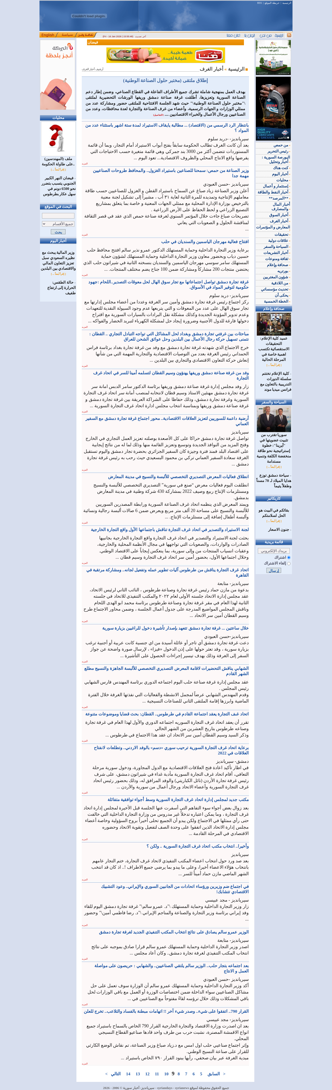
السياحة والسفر (277, 247)
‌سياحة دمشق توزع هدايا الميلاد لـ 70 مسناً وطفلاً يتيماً (273, 480)
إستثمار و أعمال (276, 186)
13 (137, 1074)
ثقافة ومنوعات (277, 259)
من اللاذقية (280, 283)
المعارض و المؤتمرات (273, 228)
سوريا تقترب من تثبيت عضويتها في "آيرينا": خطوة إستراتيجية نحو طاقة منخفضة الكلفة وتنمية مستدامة (274, 446)
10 (166, 1074)
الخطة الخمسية (277, 301)
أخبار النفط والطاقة (274, 192)
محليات (283, 180)
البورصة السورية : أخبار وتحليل (276, 159)
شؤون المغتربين (276, 277)
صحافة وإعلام (278, 265)
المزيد (85, 163)
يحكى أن (282, 295)
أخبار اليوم (281, 174)
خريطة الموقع (272, 3)
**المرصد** (279, 198)
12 (147, 1074)
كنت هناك (281, 168)
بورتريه (283, 271)
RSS (259, 3)
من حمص (282, 145)
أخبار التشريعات (276, 253)
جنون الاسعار (278, 530)
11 (157, 1074)
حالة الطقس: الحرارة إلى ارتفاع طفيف (61, 287)
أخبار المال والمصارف (281, 206)
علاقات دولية (279, 241)
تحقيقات (282, 234)
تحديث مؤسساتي (275, 289)
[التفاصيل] (158, 115)
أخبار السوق (279, 215)
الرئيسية (286, 3)
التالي (116, 1074)
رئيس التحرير (278, 151)
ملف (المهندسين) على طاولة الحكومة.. (58, 159)
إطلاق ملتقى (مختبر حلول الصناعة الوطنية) (165, 80)
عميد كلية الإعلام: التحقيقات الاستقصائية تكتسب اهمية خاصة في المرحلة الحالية (274, 347)
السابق (213, 1074)
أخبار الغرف (280, 221)
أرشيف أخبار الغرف (92, 69)
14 (128, 1074)
